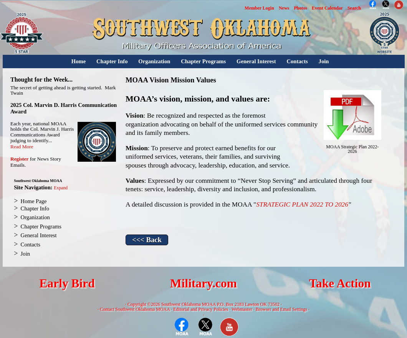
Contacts (297, 61)
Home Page (34, 201)
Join (324, 61)
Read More (21, 146)
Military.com (203, 283)
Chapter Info (112, 61)
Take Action (340, 283)
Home (78, 61)
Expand (61, 187)
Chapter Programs (203, 61)
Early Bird (66, 283)
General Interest (256, 61)
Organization (154, 61)
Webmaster (242, 309)
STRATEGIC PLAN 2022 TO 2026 (302, 204)
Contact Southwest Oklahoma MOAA (135, 309)
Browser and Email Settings (281, 309)
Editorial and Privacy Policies (200, 309)
